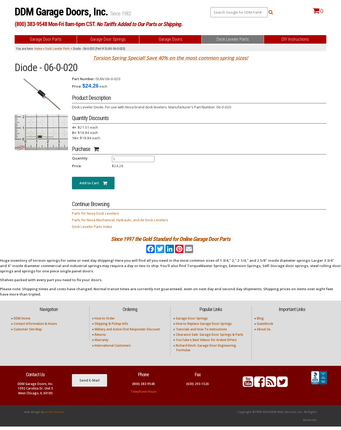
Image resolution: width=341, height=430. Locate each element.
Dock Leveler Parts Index (92, 226)
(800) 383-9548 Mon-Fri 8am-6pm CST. (98, 24)
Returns (100, 338)
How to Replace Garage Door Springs (204, 327)
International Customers (113, 349)
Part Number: (83, 78)
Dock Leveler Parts (57, 49)
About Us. (264, 333)
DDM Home (22, 322)
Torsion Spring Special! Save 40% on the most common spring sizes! (170, 58)
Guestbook (265, 327)
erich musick (54, 415)
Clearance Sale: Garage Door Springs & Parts (209, 338)
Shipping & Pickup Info (111, 327)
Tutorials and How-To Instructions (201, 333)
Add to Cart (93, 183)
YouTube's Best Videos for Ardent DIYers (206, 344)
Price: (77, 86)
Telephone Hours (144, 395)
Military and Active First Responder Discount (127, 333)
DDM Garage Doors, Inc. (62, 12)
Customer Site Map (28, 333)
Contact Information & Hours (35, 327)
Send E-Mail (89, 384)
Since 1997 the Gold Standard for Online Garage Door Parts (170, 239)
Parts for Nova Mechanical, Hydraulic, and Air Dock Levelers (120, 220)
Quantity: (80, 158)
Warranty (101, 344)
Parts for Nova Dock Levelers (95, 213)
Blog (260, 322)
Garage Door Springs (192, 322)
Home (38, 49)
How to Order (105, 322)
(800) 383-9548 (143, 387)
